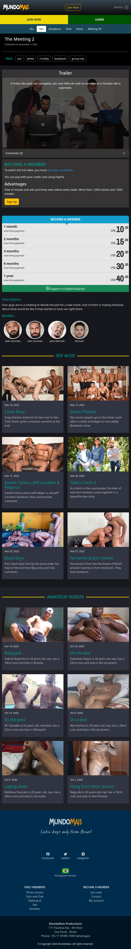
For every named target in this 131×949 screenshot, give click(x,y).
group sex (78, 59)
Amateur (34, 909)
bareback (60, 59)
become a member (60, 170)
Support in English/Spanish (65, 288)
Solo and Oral (34, 896)
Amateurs (55, 29)
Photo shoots (34, 892)
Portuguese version (65, 875)
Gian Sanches (13, 341)
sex (19, 59)
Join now (96, 892)
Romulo (79, 341)
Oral (68, 29)
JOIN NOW (34, 19)
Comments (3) (14, 153)
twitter (65, 857)
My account (96, 900)
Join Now (73, 7)
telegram (83, 857)
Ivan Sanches (35, 341)
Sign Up (12, 202)
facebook (48, 857)
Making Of (94, 29)
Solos (79, 29)
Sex (41, 29)
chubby (44, 59)
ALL (32, 29)
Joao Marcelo (57, 341)
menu (121, 7)
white (30, 59)
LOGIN (99, 19)
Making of (34, 900)
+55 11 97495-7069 (63, 936)
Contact (96, 896)
